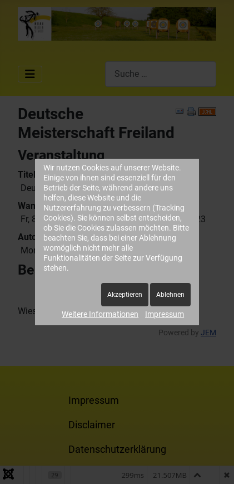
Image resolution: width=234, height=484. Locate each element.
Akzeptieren (124, 295)
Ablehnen (170, 295)
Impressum (164, 314)
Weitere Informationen (100, 314)
